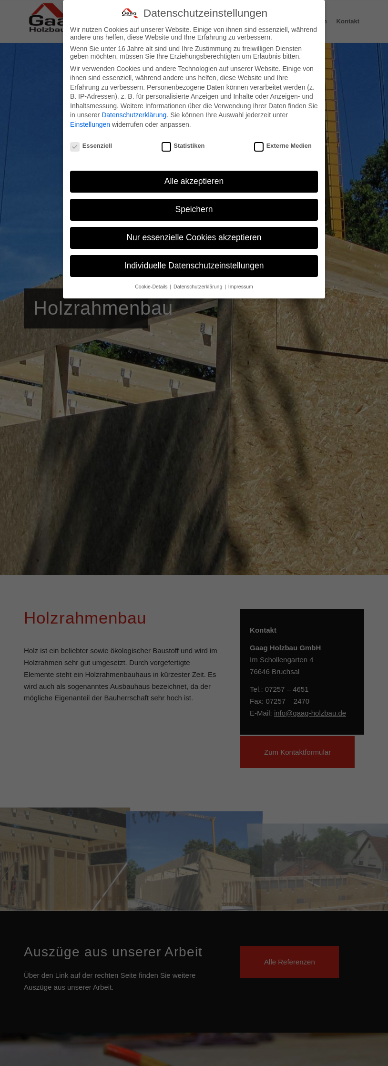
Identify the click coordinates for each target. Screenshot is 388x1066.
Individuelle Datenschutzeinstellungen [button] (194, 262)
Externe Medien (283, 142)
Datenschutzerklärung (134, 112)
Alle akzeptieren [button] (194, 178)
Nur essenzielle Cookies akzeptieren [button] (193, 234)
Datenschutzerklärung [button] (199, 284)
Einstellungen (90, 121)
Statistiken (183, 142)
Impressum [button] (240, 284)
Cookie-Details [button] (152, 284)
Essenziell (91, 142)
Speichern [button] (194, 206)
